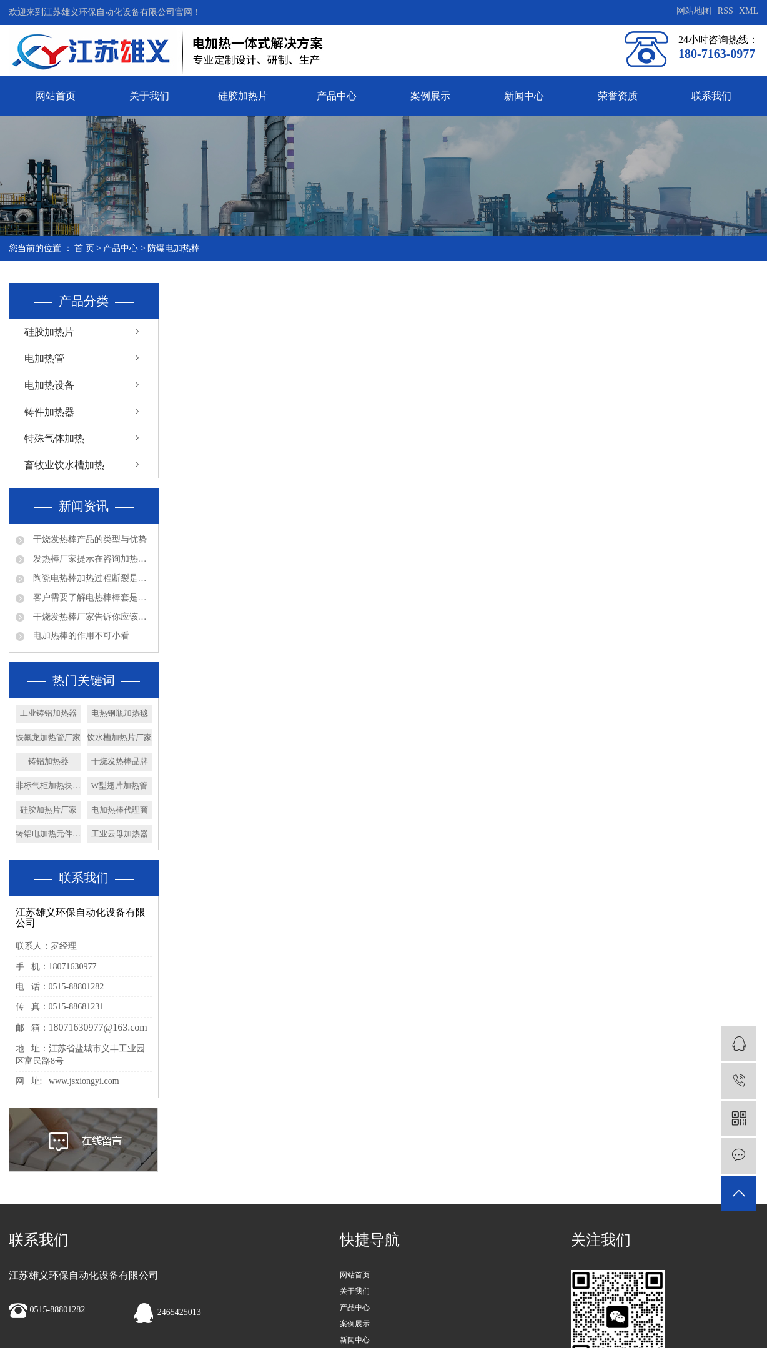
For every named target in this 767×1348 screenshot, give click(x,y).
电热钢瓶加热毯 (119, 713)
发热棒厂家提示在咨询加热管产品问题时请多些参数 (91, 558)
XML (748, 11)
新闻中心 (524, 96)
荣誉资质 (618, 96)
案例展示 (430, 96)
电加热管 (44, 358)
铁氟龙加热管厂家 (48, 737)
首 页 (84, 248)
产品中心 (337, 96)
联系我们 (711, 96)
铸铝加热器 (48, 761)
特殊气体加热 (54, 438)
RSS (725, 11)
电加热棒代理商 (119, 810)
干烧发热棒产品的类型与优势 (89, 539)
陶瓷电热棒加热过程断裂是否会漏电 (91, 578)
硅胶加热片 (243, 96)
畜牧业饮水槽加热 (64, 465)
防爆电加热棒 (173, 248)
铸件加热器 (49, 412)
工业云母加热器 (119, 833)
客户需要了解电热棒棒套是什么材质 (91, 597)
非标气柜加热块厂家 (48, 785)
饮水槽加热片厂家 (119, 737)
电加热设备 (49, 385)
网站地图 (695, 11)
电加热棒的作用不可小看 (80, 635)
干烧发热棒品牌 (119, 761)
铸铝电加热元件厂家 (48, 833)
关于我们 (149, 96)
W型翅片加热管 (119, 785)
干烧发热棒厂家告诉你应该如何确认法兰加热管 (91, 617)
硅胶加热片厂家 (48, 810)
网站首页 (56, 96)
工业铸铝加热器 (48, 713)
